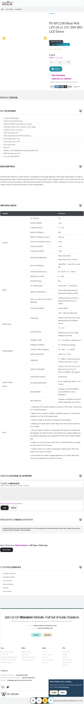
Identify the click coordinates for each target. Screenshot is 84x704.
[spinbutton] (60, 62)
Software (65, 665)
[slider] (57, 49)
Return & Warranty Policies (8, 660)
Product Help (4, 654)
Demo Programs (67, 660)
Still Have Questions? (7, 662)
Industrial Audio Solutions (28, 657)
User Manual (66, 652)
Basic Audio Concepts (7, 652)
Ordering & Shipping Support (9, 657)
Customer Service (47, 654)
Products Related (26, 652)
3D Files (65, 657)
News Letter (45, 657)
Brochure (65, 654)
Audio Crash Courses (27, 660)
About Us (44, 652)
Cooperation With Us (48, 660)
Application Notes (68, 662)
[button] (51, 62)
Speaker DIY (25, 654)
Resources (45, 662)
